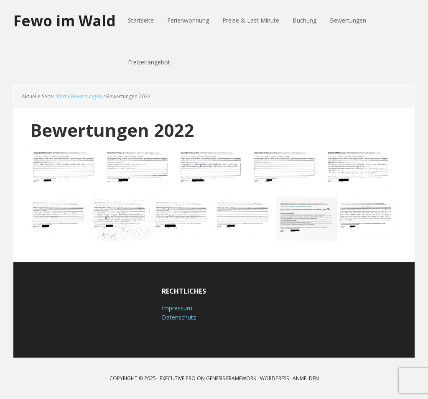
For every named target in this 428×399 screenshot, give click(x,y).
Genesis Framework (231, 378)
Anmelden (306, 378)
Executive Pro (178, 378)
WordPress (274, 378)
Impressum (177, 308)
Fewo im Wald (65, 21)
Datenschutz (179, 317)
